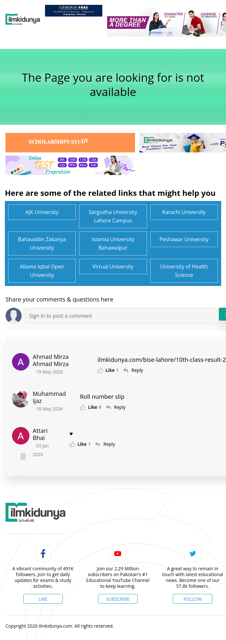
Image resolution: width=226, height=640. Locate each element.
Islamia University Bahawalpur (113, 243)
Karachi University (184, 212)
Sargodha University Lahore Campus (113, 216)
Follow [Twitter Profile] (193, 599)
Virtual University (112, 266)
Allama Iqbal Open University (42, 271)
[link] (73, 11)
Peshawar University (184, 239)
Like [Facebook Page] (43, 599)
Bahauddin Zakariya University (42, 243)
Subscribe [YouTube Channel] (118, 599)
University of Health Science (184, 271)
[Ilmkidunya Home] (23, 19)
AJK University (42, 212)
